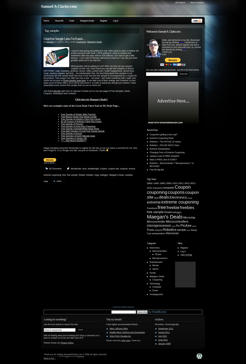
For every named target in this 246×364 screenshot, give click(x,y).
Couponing (81, 42)
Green (168, 212)
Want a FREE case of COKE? (163, 159)
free (64, 175)
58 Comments (55, 169)
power (194, 226)
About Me (59, 20)
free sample (72, 175)
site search (180, 2)
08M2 (150, 183)
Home (46, 20)
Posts (71, 20)
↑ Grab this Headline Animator (123, 307)
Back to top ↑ (50, 358)
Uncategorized (156, 294)
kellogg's (104, 175)
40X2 (149, 188)
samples (129, 175)
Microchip (189, 217)
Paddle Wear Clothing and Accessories (127, 332)
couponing (157, 192)
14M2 (156, 183)
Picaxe (158, 254)
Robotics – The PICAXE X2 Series (165, 142)
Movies (155, 265)
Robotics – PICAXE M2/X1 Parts (164, 145)
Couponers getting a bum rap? (163, 134)
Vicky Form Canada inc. (120, 336)
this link (57, 91)
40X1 (193, 183)
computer (168, 187)
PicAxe (185, 225)
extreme (154, 202)
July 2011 (162, 336)
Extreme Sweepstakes (160, 149)
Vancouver (172, 233)
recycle (158, 230)
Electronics (178, 197)
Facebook (152, 208)
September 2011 (165, 328)
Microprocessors (159, 258)
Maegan (50, 42)
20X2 (175, 183)
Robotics (169, 229)
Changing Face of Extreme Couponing (167, 152)
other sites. (126, 340)
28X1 (181, 183)
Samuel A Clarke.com (59, 6)
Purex (150, 229)
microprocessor (159, 225)
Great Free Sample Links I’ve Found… (64, 39)
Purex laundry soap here (74, 80)
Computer (156, 287)
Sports (155, 269)
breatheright (93, 169)
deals (164, 197)
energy (189, 198)
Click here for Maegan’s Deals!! (91, 99)
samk (67, 356)
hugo (96, 175)
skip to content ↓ (197, 2)
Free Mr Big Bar (157, 170)
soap (46, 181)
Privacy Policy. (67, 343)
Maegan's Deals (87, 20)
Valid (186, 255)
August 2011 (164, 332)
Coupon (103, 169)
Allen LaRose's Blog (119, 328)
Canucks (157, 188)
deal (156, 197)
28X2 (187, 183)
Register (103, 20)
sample (181, 229)
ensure (132, 169)
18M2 (162, 183)
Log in (115, 20)
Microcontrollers (177, 221)
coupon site (113, 169)
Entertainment (156, 262)
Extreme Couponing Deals (162, 138)
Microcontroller (156, 221)
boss (84, 169)
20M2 (169, 183)
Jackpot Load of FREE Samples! (164, 156)
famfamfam (80, 356)
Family (153, 273)
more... (60, 181)
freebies (89, 175)
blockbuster (76, 169)
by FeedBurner (157, 311)
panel (173, 226)
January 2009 (164, 344)
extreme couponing (52, 175)
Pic (178, 225)
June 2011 (163, 340)
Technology (155, 283)
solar (188, 230)
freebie (82, 175)
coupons (124, 169)
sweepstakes (158, 233)
